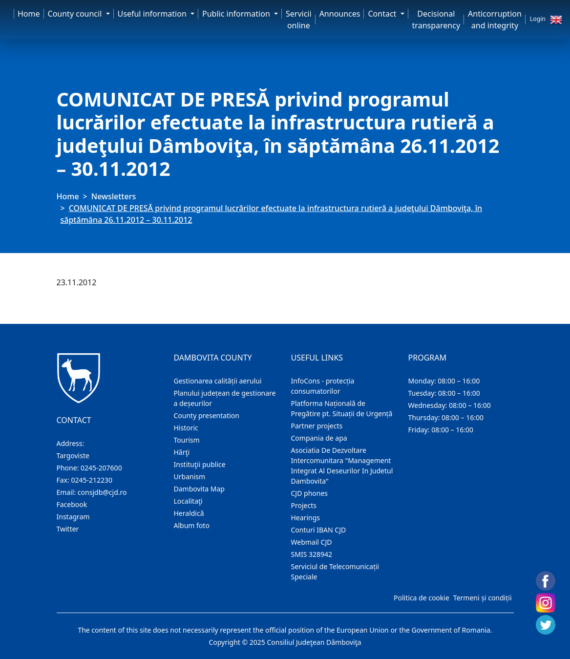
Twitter (68, 528)
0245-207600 (101, 467)
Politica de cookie (421, 597)
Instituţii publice (200, 464)
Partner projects (317, 425)
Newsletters (113, 196)
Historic (186, 427)
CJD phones (309, 493)
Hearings (305, 517)
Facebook (72, 504)
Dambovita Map (199, 488)
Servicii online (299, 19)
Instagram (73, 516)
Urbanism (190, 476)
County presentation (206, 415)
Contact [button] (383, 13)
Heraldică (189, 513)
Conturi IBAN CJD (318, 529)
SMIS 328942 (312, 554)
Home (29, 13)
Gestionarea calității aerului (218, 380)
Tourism (187, 440)
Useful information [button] (153, 13)
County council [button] (76, 13)
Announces (339, 13)
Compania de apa (319, 438)
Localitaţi (188, 501)
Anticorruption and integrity (495, 19)
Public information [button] (237, 13)
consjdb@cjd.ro (102, 492)
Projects (304, 505)
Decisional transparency (436, 19)
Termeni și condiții (482, 597)
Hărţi (182, 452)
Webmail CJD (311, 542)
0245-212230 (91, 480)
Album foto (192, 525)
